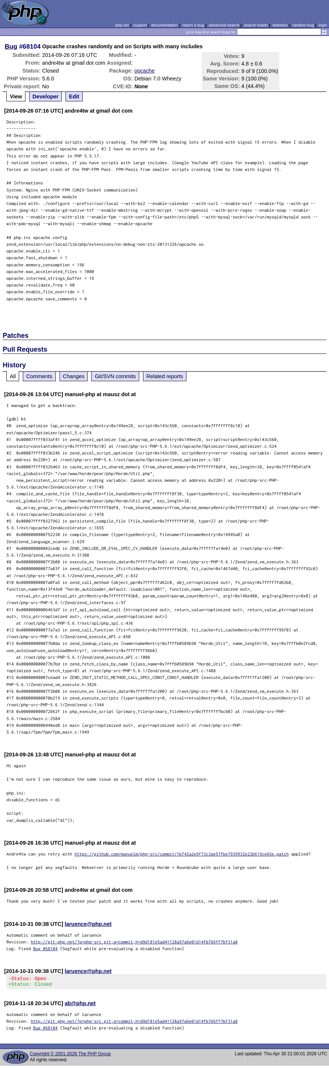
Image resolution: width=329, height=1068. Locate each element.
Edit (74, 97)
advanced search (223, 25)
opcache (144, 71)
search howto (256, 25)
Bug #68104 (45, 948)
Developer (46, 97)
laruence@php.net (88, 924)
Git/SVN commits (115, 376)
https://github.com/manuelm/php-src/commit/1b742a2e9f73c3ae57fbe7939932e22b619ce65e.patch (181, 853)
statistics (280, 25)
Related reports (164, 376)
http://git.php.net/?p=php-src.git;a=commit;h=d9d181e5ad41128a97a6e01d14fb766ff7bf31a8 (134, 941)
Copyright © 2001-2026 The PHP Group (70, 1056)
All (13, 376)
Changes (74, 376)
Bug (11, 46)
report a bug (193, 25)
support (140, 25)
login (323, 25)
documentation (164, 25)
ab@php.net (80, 1006)
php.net (122, 25)
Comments (39, 376)
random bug (303, 25)
